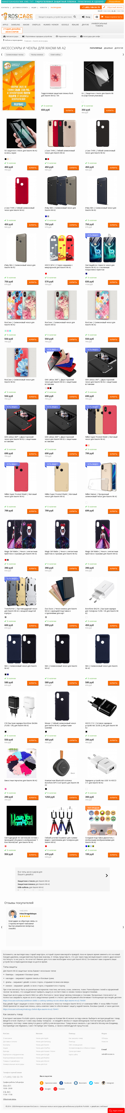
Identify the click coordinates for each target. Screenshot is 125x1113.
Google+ (48, 1089)
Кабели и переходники (12, 40)
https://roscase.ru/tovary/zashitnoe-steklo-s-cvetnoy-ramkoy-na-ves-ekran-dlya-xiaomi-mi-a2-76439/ (44, 1000)
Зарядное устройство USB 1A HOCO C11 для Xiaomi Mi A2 (100, 781)
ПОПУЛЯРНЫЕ (96, 48)
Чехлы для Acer (41, 1064)
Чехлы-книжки (37, 54)
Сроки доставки (75, 1051)
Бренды (6, 1051)
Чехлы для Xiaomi (42, 1045)
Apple (5, 24)
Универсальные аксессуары (13, 1064)
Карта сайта (73, 1055)
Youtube (62, 1089)
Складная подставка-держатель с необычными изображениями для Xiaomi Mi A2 (99, 840)
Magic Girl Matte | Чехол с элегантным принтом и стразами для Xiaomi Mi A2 (20, 552)
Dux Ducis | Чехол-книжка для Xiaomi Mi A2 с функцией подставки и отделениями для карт (61, 611)
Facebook (67, 1083)
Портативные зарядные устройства (37, 36)
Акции (33, 7)
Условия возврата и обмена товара (82, 1048)
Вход (86, 16)
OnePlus (36, 24)
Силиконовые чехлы (14, 54)
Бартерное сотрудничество (13, 1055)
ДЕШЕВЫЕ (108, 48)
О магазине (7, 1038)
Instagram (110, 1083)
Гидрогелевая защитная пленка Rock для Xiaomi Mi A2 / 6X (57, 94)
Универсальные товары (99, 24)
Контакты (5, 7)
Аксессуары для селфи (90, 36)
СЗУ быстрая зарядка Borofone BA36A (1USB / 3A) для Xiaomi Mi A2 (20, 724)
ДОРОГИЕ (119, 48)
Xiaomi (26, 24)
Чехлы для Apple (42, 1038)
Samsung (15, 24)
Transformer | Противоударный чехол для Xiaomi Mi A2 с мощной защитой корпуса (20, 611)
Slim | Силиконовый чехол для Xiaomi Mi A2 (20, 667)
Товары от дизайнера (11, 1061)
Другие (85, 24)
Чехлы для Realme (42, 1058)
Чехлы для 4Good (42, 1061)
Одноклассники (51, 1083)
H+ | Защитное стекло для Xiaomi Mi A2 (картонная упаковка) (97, 94)
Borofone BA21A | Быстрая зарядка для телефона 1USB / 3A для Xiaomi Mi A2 (101, 611)
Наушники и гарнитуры (66, 36)
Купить (69, 110)
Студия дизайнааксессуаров (12, 30)
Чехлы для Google (42, 1055)
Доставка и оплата (20, 7)
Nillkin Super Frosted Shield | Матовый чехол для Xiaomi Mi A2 (101, 438)
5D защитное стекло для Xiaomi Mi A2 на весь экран (20, 152)
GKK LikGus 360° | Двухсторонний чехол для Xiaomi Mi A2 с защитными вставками (61, 382)
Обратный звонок (115, 7)
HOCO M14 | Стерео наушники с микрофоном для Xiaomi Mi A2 (59, 266)
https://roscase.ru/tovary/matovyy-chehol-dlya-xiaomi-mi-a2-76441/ (31, 1009)
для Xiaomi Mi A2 (34, 881)
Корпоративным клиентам (13, 1058)
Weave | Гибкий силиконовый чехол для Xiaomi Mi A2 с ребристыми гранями (60, 725)
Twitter (96, 1083)
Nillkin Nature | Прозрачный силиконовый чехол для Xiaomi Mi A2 (101, 495)
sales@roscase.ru (108, 1054)
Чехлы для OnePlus (43, 1048)
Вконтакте (83, 1083)
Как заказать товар (76, 1038)
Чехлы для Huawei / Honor (45, 1051)
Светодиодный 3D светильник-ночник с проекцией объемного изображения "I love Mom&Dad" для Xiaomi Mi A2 (21, 840)
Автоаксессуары (10, 36)
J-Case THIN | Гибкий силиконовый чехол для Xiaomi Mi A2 (60, 152)
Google (65, 24)
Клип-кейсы (55, 54)
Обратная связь (9, 1099)
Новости (43, 7)
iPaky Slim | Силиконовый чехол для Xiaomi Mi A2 (60, 209)
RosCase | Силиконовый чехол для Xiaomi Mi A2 (19, 323)
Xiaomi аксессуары (40, 41)
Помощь (72, 1042)
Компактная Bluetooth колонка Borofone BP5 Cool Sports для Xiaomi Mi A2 (62, 782)
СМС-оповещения (75, 1045)
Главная (27, 41)
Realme (75, 24)
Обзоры (105, 1038)
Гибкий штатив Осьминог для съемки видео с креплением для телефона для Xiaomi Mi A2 (61, 840)
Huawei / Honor (50, 24)
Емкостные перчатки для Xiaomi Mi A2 (20, 780)
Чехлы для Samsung (43, 1042)
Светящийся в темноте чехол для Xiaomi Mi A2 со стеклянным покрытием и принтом (99, 267)
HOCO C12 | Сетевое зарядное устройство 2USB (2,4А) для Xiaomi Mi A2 (101, 725)
